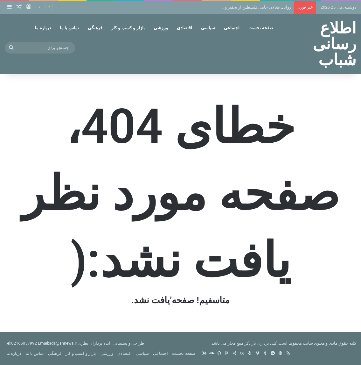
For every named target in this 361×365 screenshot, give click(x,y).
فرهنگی (95, 27)
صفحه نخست (260, 27)
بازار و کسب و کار (128, 27)
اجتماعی (232, 27)
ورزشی (161, 27)
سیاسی (208, 27)
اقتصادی (184, 27)
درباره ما (43, 27)
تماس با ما (69, 27)
